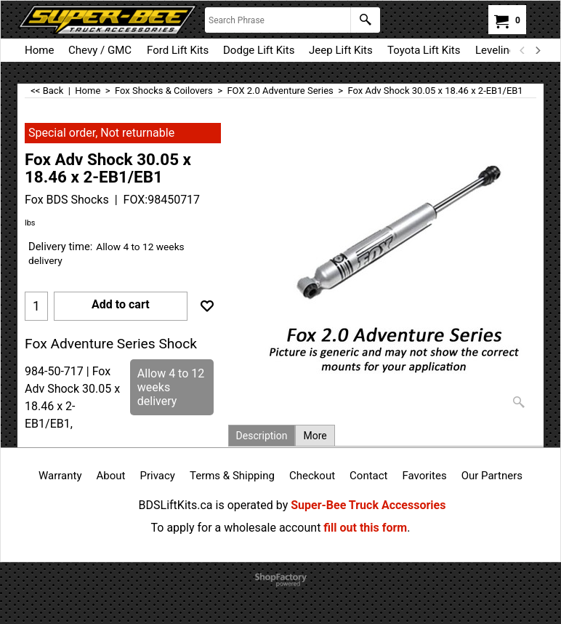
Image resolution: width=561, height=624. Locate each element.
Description (262, 435)
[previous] (522, 50)
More (314, 435)
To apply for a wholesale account (236, 528)
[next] (537, 50)
